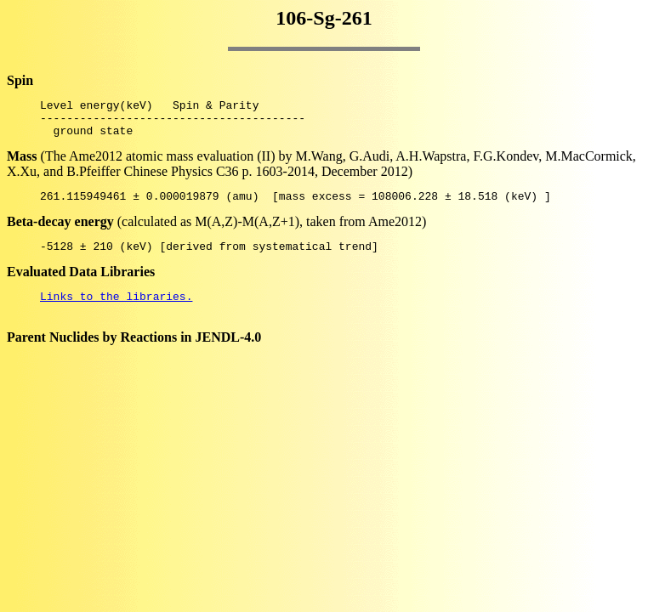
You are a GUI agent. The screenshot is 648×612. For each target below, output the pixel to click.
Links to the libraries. (116, 311)
